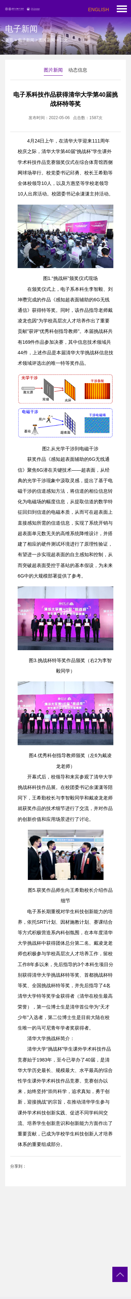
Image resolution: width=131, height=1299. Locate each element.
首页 (9, 40)
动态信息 (77, 70)
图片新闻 (47, 40)
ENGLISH (98, 9)
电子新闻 (26, 40)
